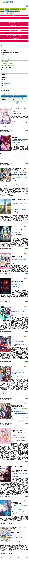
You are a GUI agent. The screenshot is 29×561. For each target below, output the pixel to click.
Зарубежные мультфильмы (8, 59)
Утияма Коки (24, 314)
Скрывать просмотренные (20, 101)
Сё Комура (13, 178)
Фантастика (13, 507)
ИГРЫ (11, 11)
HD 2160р (14, 75)
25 (18, 99)
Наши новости (14, 38)
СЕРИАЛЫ (12, 9)
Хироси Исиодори (19, 114)
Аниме (2, 54)
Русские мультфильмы (6, 63)
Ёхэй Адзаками (18, 413)
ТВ (23, 9)
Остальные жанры (5, 69)
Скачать (26, 130)
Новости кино (14, 33)
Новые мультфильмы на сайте (9, 52)
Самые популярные (6, 45)
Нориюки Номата (19, 206)
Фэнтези (19, 232)
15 (15, 99)
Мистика (23, 205)
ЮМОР (2, 11)
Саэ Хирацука (23, 440)
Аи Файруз (13, 315)
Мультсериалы (4, 61)
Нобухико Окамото (18, 314)
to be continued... (14, 83)
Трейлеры (14, 40)
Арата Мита (18, 175)
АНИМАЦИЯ (18, 9)
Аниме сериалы (5, 56)
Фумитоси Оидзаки (19, 411)
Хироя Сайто (18, 313)
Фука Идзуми (23, 287)
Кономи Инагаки (18, 177)
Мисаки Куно (13, 236)
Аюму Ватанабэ (18, 234)
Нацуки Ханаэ (17, 235)
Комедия (15, 113)
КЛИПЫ (17, 11)
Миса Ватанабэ (14, 144)
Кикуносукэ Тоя (14, 288)
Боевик (19, 311)
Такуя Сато (17, 143)
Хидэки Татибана (19, 537)
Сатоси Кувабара (19, 438)
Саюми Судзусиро (18, 262)
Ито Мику (13, 377)
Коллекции (14, 25)
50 (20, 99)
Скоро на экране (14, 22)
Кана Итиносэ (17, 344)
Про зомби (14, 85)
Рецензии (14, 27)
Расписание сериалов (14, 30)
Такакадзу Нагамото (19, 261)
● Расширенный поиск (14, 18)
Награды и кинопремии (14, 35)
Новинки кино (4, 50)
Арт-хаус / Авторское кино (7, 67)
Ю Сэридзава (24, 177)
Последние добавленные (8, 48)
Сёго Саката (24, 262)
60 (14, 557)
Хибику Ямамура (24, 235)
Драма (19, 140)
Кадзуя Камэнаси (23, 143)
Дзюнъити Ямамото (19, 476)
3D (14, 81)
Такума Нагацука (24, 413)
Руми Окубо (17, 376)
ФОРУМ (6, 11)
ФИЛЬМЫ (7, 9)
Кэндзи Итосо (18, 142)
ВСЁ (2, 9)
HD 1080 (14, 77)
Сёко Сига (17, 286)
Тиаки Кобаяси (17, 287)
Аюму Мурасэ (17, 209)
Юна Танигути (14, 263)
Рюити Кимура (18, 509)
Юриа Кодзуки (23, 209)
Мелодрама (20, 113)
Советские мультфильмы (7, 65)
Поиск (26, 99)
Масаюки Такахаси (19, 375)
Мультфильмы (5, 43)
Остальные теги (5, 90)
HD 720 (14, 79)
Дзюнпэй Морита (19, 343)
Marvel (14, 88)
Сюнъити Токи (14, 414)
